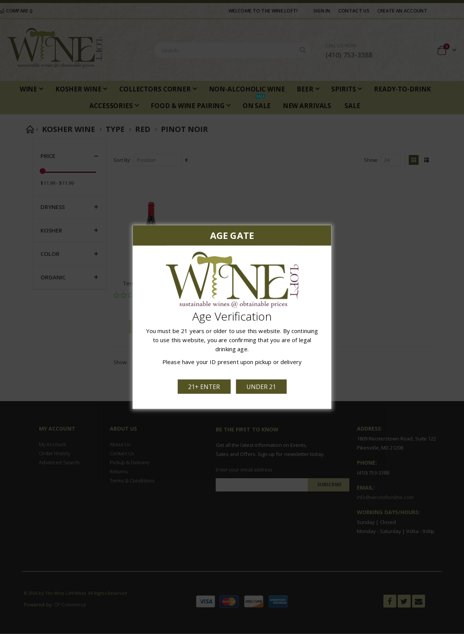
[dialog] (232, 317)
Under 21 (260, 385)
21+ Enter (205, 385)
